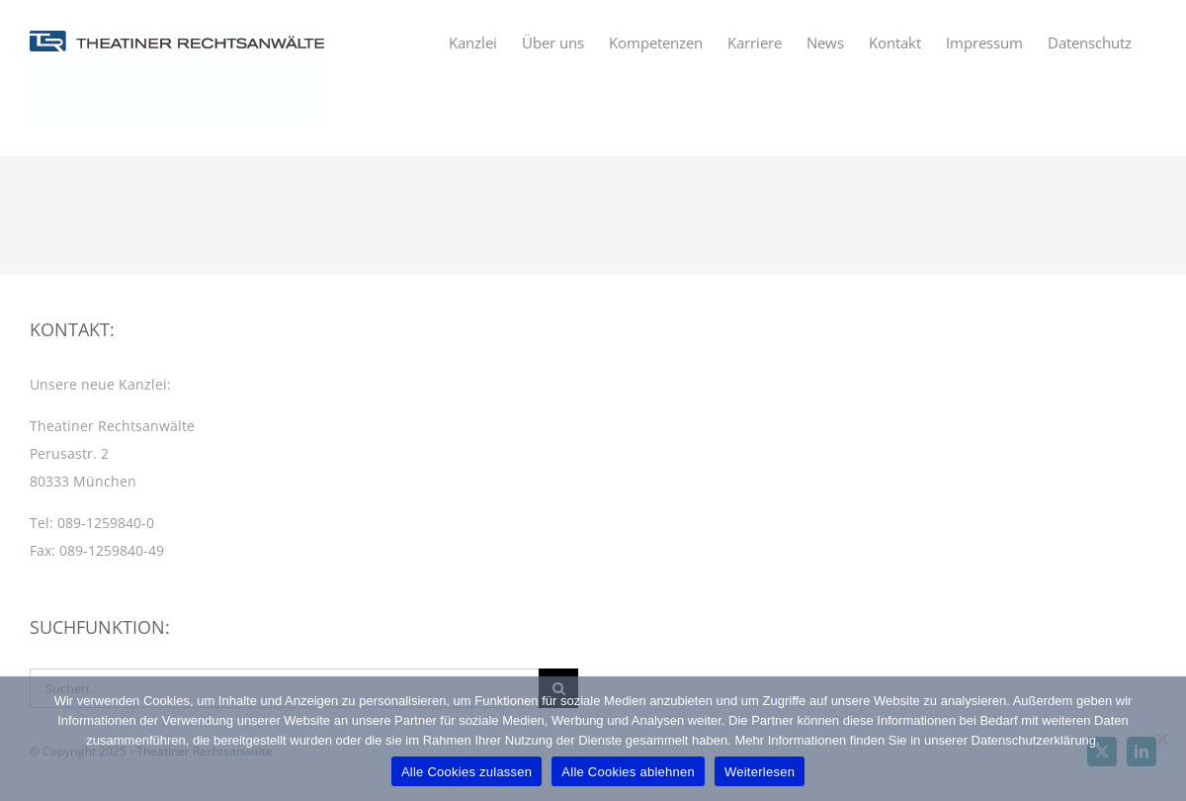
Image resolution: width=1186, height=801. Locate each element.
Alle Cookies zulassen (466, 771)
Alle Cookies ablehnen (628, 771)
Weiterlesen (759, 771)
